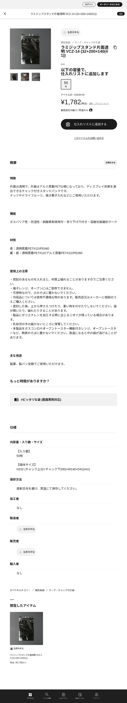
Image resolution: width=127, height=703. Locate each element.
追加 (121, 14)
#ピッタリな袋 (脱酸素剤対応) (37, 400)
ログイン (89, 4)
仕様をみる (110, 162)
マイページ (96, 696)
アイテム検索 (47, 696)
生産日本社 (71, 32)
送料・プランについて (99, 103)
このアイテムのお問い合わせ (89, 138)
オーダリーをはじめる (110, 4)
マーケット (30, 696)
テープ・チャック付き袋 (87, 42)
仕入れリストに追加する (86, 124)
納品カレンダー (80, 696)
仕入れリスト (63, 696)
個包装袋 (65, 42)
